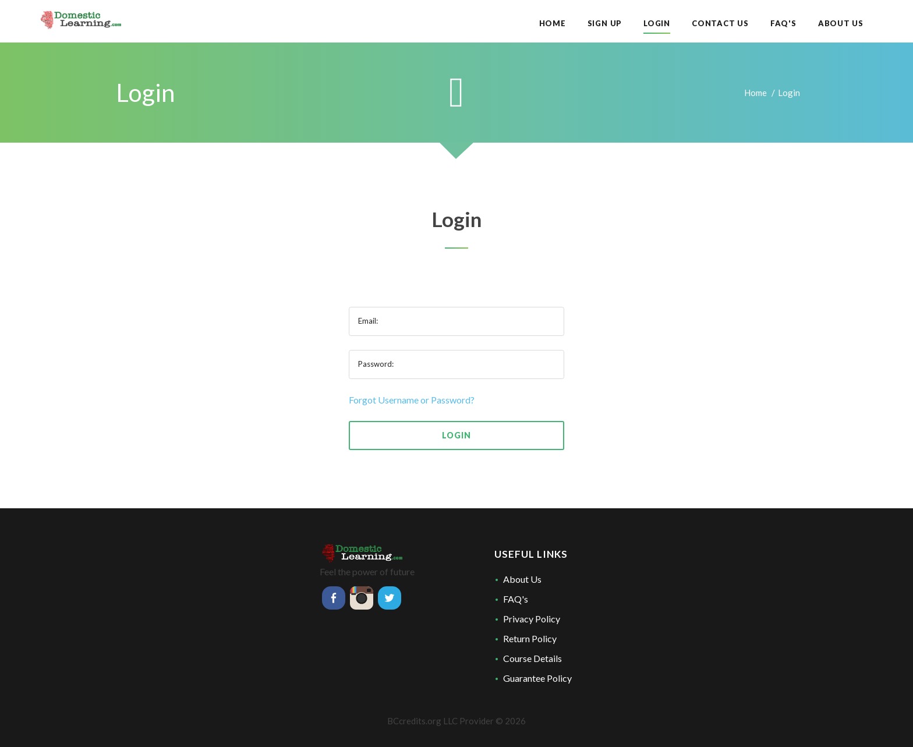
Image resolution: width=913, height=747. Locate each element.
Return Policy (530, 638)
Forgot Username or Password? (412, 399)
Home (755, 92)
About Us (522, 579)
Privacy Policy (531, 618)
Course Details (532, 658)
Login (456, 435)
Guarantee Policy (537, 678)
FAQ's (515, 598)
